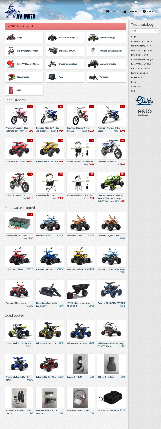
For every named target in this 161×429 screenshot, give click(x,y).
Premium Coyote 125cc (108, 235)
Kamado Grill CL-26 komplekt (80, 161)
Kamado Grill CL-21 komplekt (80, 195)
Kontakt (148, 11)
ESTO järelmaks (145, 112)
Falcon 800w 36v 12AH (46, 343)
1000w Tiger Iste (106, 377)
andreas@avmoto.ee (145, 2)
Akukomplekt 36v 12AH (16, 235)
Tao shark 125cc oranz (15, 303)
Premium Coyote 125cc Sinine (111, 269)
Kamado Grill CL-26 (45, 195)
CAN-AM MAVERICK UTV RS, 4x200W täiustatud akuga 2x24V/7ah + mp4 (111, 198)
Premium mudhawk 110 (16, 269)
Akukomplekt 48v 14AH (108, 410)
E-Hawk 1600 (11, 161)
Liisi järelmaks (145, 100)
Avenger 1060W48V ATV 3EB (111, 303)
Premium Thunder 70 (107, 161)
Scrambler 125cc (43, 235)
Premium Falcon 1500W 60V (18, 343)
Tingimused (130, 11)
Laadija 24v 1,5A (74, 377)
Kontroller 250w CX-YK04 (79, 410)
